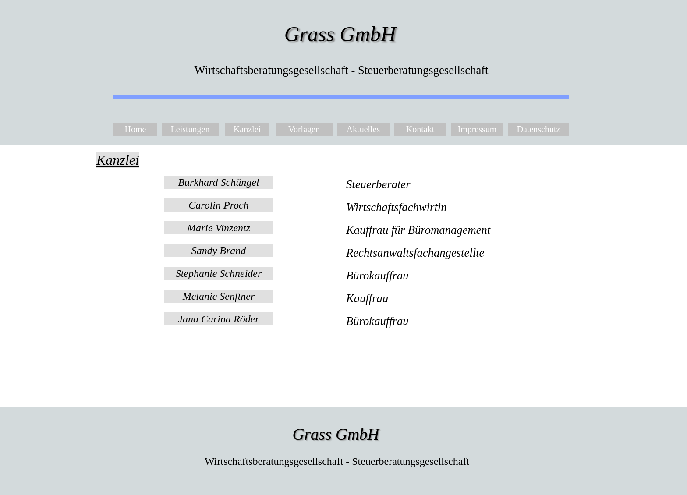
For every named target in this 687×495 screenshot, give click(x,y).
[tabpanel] (343, 159)
